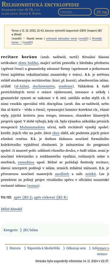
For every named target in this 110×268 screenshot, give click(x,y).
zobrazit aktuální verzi (61, 38)
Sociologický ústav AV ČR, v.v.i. (20, 10)
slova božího (28, 62)
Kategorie (11, 230)
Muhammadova (32, 127)
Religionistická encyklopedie (40, 4)
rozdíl (83, 38)
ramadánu (26, 162)
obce (56, 133)
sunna (33, 185)
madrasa (65, 86)
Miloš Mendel (11, 209)
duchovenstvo (44, 86)
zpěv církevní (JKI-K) (51, 197)
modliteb (62, 174)
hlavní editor (9, 13)
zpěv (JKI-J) (23, 197)
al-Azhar (22, 86)
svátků (90, 174)
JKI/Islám (30, 230)
